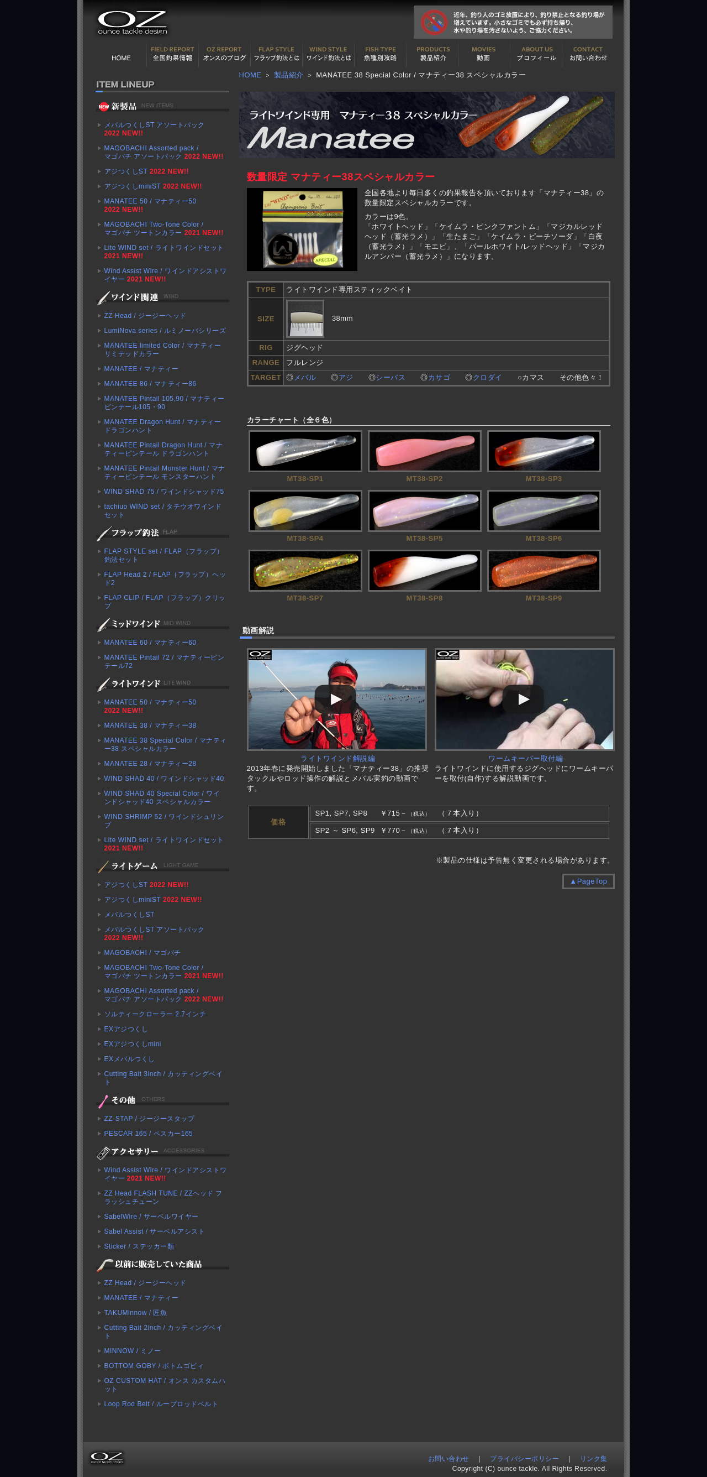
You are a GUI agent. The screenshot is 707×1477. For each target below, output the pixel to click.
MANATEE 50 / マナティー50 (150, 205)
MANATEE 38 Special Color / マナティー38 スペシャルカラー (165, 745)
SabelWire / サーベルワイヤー (151, 1216)
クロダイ (488, 377)
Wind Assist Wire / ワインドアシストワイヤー (165, 275)
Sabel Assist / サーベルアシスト (154, 1231)
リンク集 (594, 1459)
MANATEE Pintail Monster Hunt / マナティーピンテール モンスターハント (164, 473)
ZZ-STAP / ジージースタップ (149, 1119)
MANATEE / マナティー (141, 369)
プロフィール (536, 54)
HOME (121, 54)
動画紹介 (484, 54)
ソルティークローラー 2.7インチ (155, 1014)
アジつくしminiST (153, 186)
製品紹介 (432, 54)
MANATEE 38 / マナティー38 (150, 725)
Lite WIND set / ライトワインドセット (164, 252)
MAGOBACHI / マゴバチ (142, 953)
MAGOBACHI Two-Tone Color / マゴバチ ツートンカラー (164, 229)
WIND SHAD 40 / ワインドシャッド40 (164, 778)
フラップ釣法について (277, 54)
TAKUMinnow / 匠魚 (135, 1313)
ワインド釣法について (329, 54)
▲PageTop (588, 881)
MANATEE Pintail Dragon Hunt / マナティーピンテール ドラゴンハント (163, 449)
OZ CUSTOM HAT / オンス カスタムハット (165, 1385)
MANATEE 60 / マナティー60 (150, 642)
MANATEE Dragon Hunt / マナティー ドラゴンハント (162, 426)
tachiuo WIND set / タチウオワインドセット (163, 511)
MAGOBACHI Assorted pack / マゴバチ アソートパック (164, 152)
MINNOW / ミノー (132, 1351)
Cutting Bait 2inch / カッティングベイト (163, 1332)
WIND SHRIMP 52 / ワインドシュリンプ (164, 821)
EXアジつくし (126, 1029)
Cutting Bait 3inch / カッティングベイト (163, 1078)
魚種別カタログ (381, 54)
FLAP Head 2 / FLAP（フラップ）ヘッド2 (165, 579)
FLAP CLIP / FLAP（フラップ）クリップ (165, 602)
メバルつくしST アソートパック (154, 129)
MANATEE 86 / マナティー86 (150, 384)
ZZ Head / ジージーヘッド (145, 316)
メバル (305, 377)
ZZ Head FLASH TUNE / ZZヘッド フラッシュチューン (163, 1197)
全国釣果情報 (173, 54)
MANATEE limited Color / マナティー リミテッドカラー (162, 350)
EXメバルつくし (129, 1059)
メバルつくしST (129, 914)
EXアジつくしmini (133, 1044)
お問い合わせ (588, 54)
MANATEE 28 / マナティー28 (150, 764)
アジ (346, 377)
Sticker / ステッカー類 (139, 1246)
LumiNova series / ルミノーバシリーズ (165, 331)
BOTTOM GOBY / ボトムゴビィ (154, 1366)
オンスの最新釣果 (225, 54)
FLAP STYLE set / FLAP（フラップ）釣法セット (164, 555)
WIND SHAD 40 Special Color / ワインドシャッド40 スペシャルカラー (162, 798)
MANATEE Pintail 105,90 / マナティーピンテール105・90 (164, 403)
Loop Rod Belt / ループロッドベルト (161, 1404)
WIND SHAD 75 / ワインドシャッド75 (164, 491)
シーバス (390, 377)
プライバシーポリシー (524, 1459)
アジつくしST (146, 171)
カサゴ (439, 377)
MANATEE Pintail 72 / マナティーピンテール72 (164, 662)
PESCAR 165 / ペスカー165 (148, 1133)
